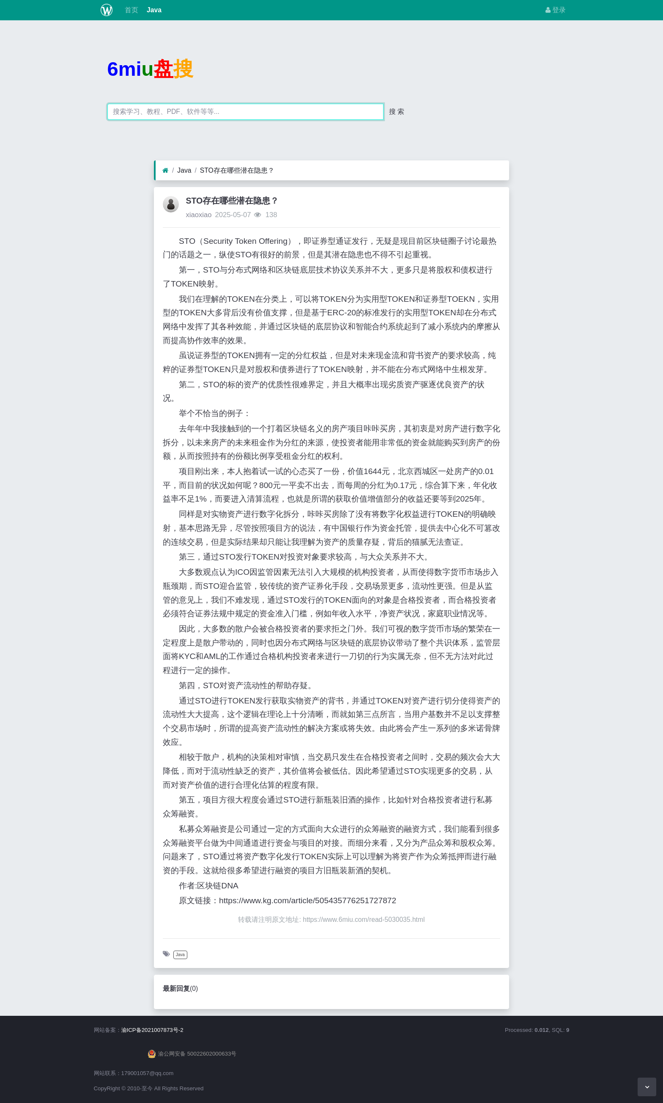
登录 (555, 10)
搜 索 (396, 111)
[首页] (165, 170)
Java (153, 10)
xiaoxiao (198, 215)
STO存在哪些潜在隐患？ (237, 170)
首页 (130, 10)
